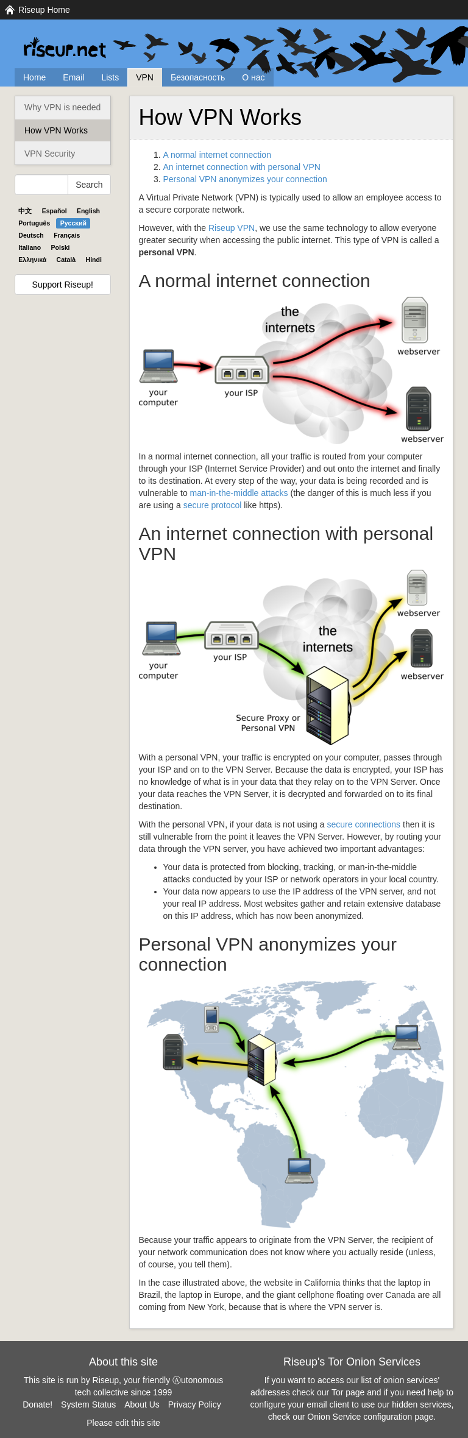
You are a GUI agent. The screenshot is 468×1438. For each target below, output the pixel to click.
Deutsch (30, 235)
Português (34, 223)
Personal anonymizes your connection (245, 179)
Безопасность (198, 77)
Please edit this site (123, 1423)
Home (34, 77)
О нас (253, 77)
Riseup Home (44, 10)
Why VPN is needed (62, 107)
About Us (142, 1404)
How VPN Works (56, 130)
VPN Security (49, 153)
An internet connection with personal (242, 167)
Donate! (37, 1404)
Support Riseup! (62, 284)
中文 (25, 210)
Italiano (29, 247)
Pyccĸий (73, 223)
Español (54, 210)
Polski (60, 247)
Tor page (348, 1392)
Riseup (231, 228)
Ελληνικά (32, 259)
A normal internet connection (217, 155)
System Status (88, 1404)
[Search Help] (41, 184)
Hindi (94, 259)
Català (66, 259)
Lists (110, 77)
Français (67, 235)
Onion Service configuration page (370, 1417)
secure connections (363, 824)
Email (73, 77)
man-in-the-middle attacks (239, 493)
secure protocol (212, 505)
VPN (145, 77)
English (88, 210)
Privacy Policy (194, 1404)
